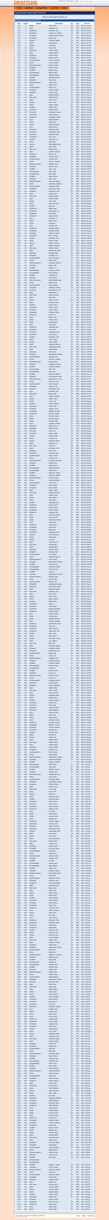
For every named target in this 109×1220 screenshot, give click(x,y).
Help (64, 8)
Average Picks (42, 8)
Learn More (55, 8)
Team (77, 23)
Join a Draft (88, 8)
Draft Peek (29, 8)
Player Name (58, 23)
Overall (26, 23)
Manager (38, 23)
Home (19, 8)
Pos (72, 23)
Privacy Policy (90, 1215)
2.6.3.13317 (24, 1216)
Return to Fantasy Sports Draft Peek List (54, 17)
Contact (83, 1215)
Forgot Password (89, 1)
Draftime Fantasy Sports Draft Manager (27, 3)
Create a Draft (76, 8)
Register (82, 1)
